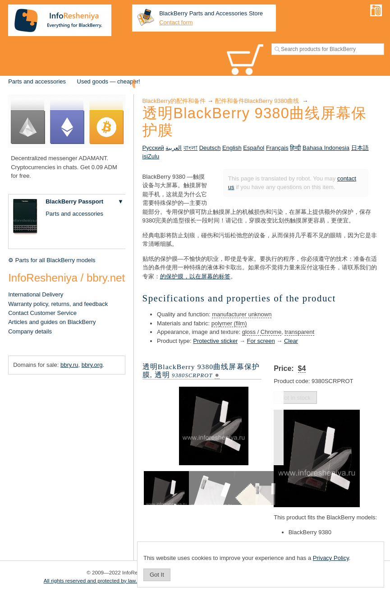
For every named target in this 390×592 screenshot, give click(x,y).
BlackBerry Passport (74, 201)
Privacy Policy (331, 558)
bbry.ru (69, 364)
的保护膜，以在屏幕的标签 (195, 276)
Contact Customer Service (42, 313)
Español (253, 147)
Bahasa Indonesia (326, 147)
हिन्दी (295, 147)
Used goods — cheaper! (108, 81)
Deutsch (210, 147)
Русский (153, 147)
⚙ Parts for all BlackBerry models (51, 260)
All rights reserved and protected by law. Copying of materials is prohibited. (131, 580)
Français (277, 147)
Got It (157, 574)
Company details (30, 331)
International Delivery (35, 294)
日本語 (360, 147)
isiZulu (151, 156)
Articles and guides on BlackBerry (52, 322)
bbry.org (92, 364)
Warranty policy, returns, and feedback (58, 304)
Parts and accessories (37, 81)
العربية (173, 147)
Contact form (176, 22)
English (232, 147)
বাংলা (190, 147)
